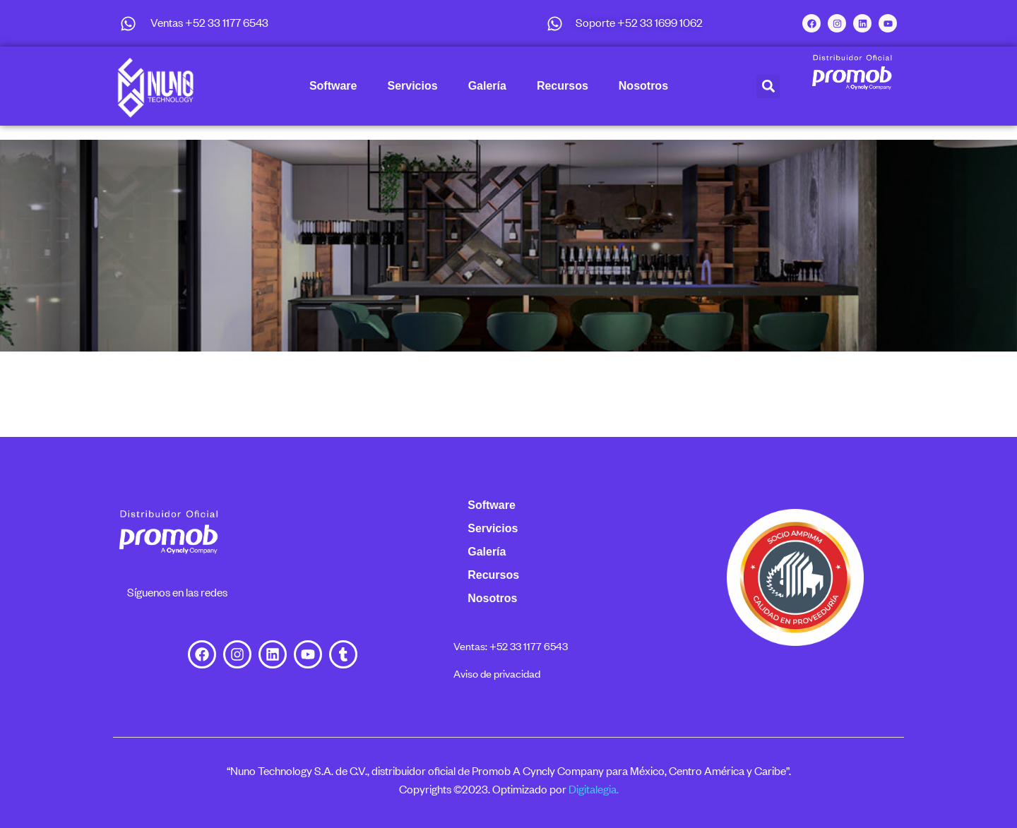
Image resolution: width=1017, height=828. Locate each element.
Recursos (562, 86)
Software (333, 86)
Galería (487, 86)
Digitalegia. (594, 789)
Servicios (412, 86)
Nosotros (643, 86)
